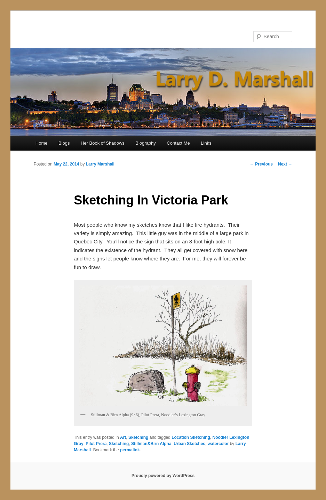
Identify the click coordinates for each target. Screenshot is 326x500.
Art (123, 437)
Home (41, 143)
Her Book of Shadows (103, 143)
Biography (145, 143)
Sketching (138, 437)
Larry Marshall (100, 164)
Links (206, 143)
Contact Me (178, 143)
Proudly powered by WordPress (163, 475)
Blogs (64, 143)
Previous (261, 164)
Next (285, 164)
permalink (130, 449)
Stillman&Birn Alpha (151, 443)
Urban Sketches (189, 443)
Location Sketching (191, 437)
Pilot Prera (96, 443)
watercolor (218, 443)
